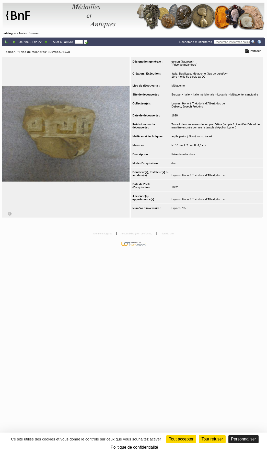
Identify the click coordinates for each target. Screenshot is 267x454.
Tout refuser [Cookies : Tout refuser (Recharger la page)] (212, 439)
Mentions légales (103, 233)
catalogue (9, 33)
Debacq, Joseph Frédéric (187, 106)
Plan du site (167, 233)
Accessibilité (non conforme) (137, 233)
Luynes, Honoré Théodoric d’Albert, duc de (198, 103)
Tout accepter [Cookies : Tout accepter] (181, 439)
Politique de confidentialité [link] (134, 447)
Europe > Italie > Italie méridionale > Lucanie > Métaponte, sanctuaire (214, 94)
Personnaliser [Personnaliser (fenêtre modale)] (243, 439)
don (173, 163)
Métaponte (178, 85)
